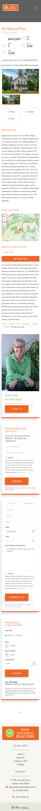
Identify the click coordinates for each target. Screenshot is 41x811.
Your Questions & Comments (15, 545)
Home (4, 324)
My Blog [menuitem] (20, 764)
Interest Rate (9, 660)
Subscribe (16, 481)
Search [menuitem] (20, 754)
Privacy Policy (21, 472)
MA (18, 324)
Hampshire (26, 324)
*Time (7, 537)
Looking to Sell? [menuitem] (20, 761)
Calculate (17, 673)
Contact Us (12, 503)
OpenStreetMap (28, 240)
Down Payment (10, 651)
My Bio (32, 406)
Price (7, 642)
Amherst (35, 324)
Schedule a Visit (28, 503)
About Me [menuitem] (20, 757)
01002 (6, 327)
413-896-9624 (13, 399)
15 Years (18, 635)
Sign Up (25, 796)
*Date (7, 527)
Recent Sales (17, 403)
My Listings (8, 403)
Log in (18, 796)
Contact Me (16, 409)
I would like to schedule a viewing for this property (20, 559)
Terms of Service (14, 606)
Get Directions (20, 259)
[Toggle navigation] (35, 7)
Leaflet (20, 240)
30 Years (9, 635)
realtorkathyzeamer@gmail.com (22, 787)
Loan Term (8, 630)
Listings (11, 324)
